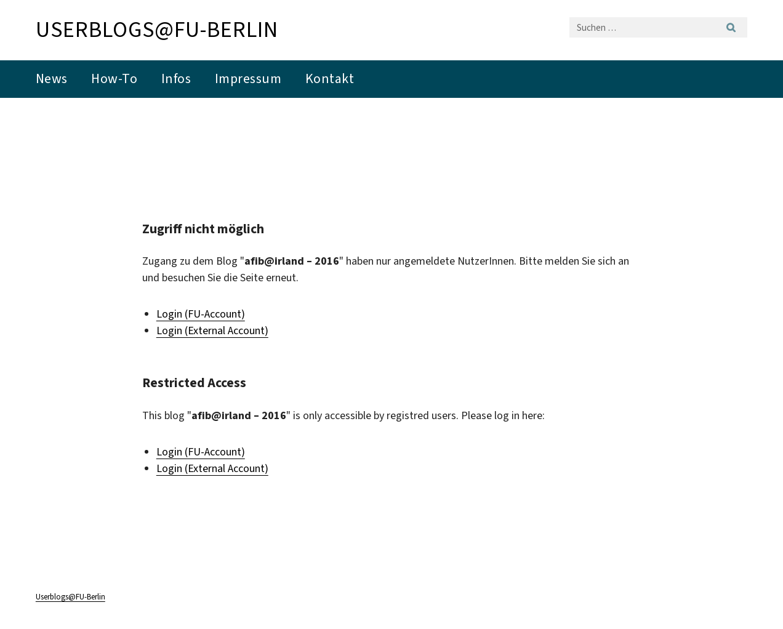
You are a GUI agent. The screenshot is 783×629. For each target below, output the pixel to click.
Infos (176, 78)
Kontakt (330, 78)
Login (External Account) (212, 330)
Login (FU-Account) (200, 313)
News (52, 78)
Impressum (248, 78)
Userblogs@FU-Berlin (157, 29)
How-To (114, 78)
